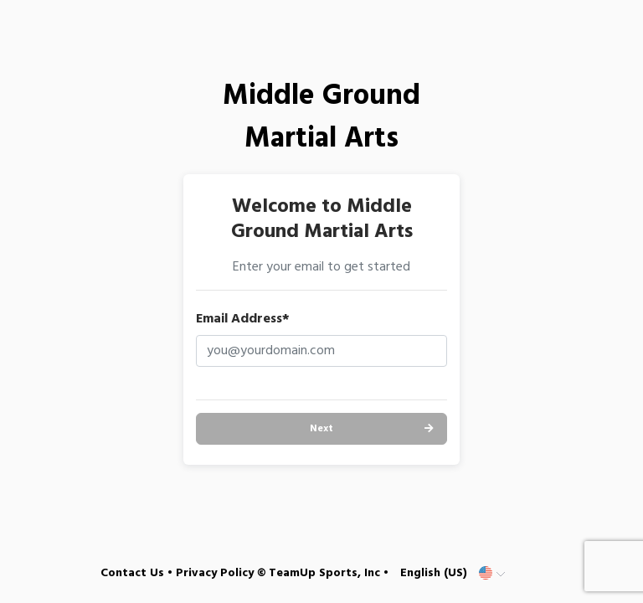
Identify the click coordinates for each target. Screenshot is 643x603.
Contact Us (132, 573)
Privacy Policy (215, 573)
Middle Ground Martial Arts (321, 118)
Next (321, 428)
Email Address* (243, 319)
